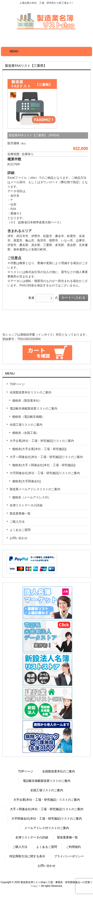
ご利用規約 (73, 847)
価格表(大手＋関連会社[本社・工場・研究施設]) (43, 465)
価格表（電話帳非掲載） (28, 416)
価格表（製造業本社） (27, 400)
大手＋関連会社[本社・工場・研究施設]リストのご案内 (46, 457)
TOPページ (17, 384)
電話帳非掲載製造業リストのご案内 (33, 408)
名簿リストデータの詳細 (26, 505)
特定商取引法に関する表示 (27, 856)
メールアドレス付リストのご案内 (46, 828)
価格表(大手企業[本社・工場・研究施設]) (39, 449)
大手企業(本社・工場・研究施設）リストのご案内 (46, 799)
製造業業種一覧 (20, 513)
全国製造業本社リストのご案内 (30, 392)
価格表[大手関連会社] (26, 481)
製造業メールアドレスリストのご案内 (35, 489)
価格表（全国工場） (25, 433)
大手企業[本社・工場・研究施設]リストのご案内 (42, 441)
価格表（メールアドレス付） (31, 497)
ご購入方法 (17, 521)
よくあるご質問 (20, 530)
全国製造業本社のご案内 (58, 771)
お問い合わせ (19, 538)
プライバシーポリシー (69, 856)
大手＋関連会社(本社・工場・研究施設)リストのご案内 (46, 809)
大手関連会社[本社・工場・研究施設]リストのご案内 (45, 473)
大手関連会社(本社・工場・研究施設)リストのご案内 (46, 818)
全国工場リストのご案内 (26, 424)
